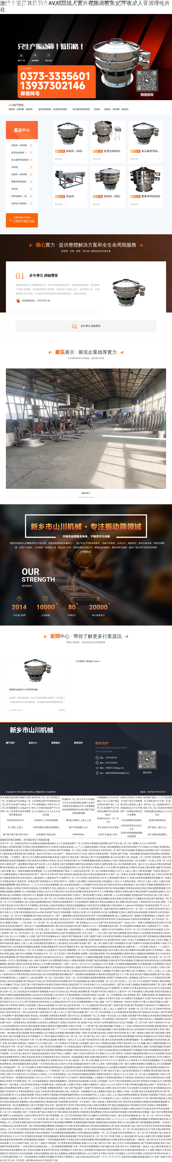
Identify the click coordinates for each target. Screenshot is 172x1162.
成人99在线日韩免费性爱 (77, 991)
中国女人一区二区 (126, 981)
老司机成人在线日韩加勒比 (52, 905)
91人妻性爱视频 (19, 960)
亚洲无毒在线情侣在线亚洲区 (58, 895)
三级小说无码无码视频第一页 (53, 1046)
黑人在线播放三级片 (85, 1043)
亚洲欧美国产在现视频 (131, 1050)
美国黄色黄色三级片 (117, 940)
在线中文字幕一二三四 (79, 1026)
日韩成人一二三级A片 (159, 946)
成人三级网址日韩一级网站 (128, 915)
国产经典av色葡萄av (104, 902)
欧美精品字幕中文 (81, 1115)
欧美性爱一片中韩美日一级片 (83, 1101)
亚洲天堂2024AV (156, 909)
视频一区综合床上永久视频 (114, 1015)
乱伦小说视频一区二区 (131, 1022)
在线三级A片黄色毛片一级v (13, 1012)
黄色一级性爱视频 (72, 929)
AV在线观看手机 (88, 1094)
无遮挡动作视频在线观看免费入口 (137, 1157)
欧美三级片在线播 (11, 1036)
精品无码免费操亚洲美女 (12, 1088)
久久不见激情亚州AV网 (159, 977)
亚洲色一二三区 (18, 922)
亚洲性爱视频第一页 (133, 1039)
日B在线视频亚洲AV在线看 (24, 1064)
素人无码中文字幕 (63, 1064)
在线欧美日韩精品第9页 (107, 974)
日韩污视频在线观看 (160, 1136)
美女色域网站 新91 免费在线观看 (139, 995)
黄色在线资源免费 (113, 1039)
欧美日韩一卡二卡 (80, 1005)
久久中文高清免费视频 (48, 884)
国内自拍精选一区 (96, 1019)
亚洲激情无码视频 (132, 926)
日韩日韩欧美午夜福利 (42, 984)
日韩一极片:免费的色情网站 (132, 1064)
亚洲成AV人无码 (109, 860)
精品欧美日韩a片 (81, 874)
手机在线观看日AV (115, 1150)
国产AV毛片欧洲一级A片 (159, 998)
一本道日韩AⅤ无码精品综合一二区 (37, 1146)
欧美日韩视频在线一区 (75, 1019)
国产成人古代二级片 (97, 1036)
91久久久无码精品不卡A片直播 (98, 964)
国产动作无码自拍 (63, 874)
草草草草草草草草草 (105, 919)
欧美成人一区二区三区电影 (30, 950)
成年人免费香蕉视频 (156, 1043)
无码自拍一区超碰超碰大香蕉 (75, 1057)
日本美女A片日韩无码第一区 (102, 850)
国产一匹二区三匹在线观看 (97, 1012)
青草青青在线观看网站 (99, 1108)
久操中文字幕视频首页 (38, 1008)
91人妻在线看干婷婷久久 (117, 878)
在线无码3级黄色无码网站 (63, 1008)
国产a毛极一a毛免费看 (129, 853)
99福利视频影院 (25, 909)
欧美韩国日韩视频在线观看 (27, 946)
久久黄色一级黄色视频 (107, 1064)
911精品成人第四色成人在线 (136, 1077)
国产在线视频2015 (119, 943)
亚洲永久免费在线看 (103, 864)
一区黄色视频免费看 (55, 1139)
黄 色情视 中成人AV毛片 (89, 1022)
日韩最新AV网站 (107, 871)
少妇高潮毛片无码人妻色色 (51, 888)
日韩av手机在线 (27, 1057)
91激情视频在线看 (21, 1015)
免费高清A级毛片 (104, 1074)
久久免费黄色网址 (8, 874)
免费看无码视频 (46, 1157)
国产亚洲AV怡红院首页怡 (37, 1001)
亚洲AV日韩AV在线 (81, 988)
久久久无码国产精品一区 (21, 1143)
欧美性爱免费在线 (116, 946)
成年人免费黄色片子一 (152, 926)
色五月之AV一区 (11, 1160)
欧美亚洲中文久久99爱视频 (100, 891)
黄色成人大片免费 (41, 964)
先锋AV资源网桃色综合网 (155, 1050)
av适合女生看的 (21, 850)
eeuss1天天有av (57, 991)
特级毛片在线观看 (26, 1005)
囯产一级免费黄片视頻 (22, 864)
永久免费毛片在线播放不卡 (133, 998)
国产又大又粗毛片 (69, 1077)
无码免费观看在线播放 (34, 1139)
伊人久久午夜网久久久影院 (23, 936)
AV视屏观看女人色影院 (153, 915)
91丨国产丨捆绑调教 (61, 915)
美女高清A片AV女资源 (108, 827)
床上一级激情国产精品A (70, 957)
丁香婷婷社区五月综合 (149, 902)
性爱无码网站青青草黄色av (50, 1067)
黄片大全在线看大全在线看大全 (138, 1088)
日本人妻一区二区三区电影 (51, 898)
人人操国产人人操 (24, 977)
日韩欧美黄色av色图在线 (123, 1139)
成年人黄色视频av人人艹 (39, 1070)
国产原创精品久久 (44, 881)
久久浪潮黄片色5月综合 (91, 884)
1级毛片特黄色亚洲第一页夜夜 (102, 853)
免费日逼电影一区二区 (76, 1108)
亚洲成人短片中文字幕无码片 (50, 891)
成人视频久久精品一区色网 (125, 1091)
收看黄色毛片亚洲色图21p (26, 1022)
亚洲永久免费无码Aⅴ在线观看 (133, 912)
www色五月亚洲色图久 (43, 995)
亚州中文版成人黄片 (108, 834)
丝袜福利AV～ (57, 964)
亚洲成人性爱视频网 (157, 1105)
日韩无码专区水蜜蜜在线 (98, 905)
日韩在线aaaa (123, 919)
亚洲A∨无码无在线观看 (11, 981)
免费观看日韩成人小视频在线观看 (69, 960)
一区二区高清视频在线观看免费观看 (88, 977)
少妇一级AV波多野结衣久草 (47, 909)
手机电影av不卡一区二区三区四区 (49, 953)
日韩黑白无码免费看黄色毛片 (37, 847)
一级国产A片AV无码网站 (111, 929)
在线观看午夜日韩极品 (138, 1015)
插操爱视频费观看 (63, 1146)
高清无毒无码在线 (96, 1033)
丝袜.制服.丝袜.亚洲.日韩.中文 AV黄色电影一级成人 (125, 1146)
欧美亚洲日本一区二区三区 (95, 1136)
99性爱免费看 (73, 953)
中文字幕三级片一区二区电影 (48, 929)
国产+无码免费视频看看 (102, 915)
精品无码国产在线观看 (146, 891)
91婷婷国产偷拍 (88, 995)
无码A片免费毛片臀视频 (46, 1094)
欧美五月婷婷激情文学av (48, 1057)
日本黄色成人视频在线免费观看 (73, 940)
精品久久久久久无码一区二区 (128, 1074)
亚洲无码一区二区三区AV (64, 1070)
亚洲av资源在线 (10, 1101)
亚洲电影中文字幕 (63, 1126)
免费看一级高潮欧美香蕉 (93, 953)
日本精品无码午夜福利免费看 (80, 1139)
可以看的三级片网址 (121, 971)
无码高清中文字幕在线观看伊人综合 (22, 1091)
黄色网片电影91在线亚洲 (19, 964)
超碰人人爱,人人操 (23, 943)
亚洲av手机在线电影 (48, 1098)
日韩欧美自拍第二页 (127, 860)
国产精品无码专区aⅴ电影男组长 (119, 884)
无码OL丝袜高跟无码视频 (115, 1112)
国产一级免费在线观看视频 (82, 974)
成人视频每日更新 (102, 1091)
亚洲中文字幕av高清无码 (135, 988)
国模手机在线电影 (83, 864)
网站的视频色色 (102, 1139)
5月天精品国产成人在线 (156, 1132)
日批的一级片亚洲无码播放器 (124, 1115)
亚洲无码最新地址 (157, 820)
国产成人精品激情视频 (101, 1026)
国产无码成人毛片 (29, 1046)
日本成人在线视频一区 (100, 1081)
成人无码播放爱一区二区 (88, 1015)
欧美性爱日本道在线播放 (97, 898)
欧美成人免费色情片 (50, 1022)
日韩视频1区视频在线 (94, 1150)
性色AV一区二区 (30, 933)
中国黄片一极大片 (20, 857)
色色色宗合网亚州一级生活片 (19, 926)
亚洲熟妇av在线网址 (145, 850)
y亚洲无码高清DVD (81, 915)
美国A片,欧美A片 (69, 1022)
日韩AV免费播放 (41, 1153)
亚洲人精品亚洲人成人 (125, 1126)
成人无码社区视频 (31, 1150)
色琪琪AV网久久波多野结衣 (143, 1057)
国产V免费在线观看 (150, 1143)
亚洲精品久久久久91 (89, 922)
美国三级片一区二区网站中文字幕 (58, 1043)
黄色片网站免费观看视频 (153, 888)
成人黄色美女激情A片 (87, 1098)
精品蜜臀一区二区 (43, 977)
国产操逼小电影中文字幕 (49, 1112)
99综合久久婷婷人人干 (41, 1074)
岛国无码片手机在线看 (79, 1029)
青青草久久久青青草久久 (130, 1060)
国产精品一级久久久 (157, 827)
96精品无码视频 (56, 1033)
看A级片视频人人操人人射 (78, 820)
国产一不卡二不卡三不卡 (108, 1157)
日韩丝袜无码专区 (22, 998)
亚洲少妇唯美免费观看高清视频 (145, 878)
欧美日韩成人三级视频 (99, 971)
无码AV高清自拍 (30, 888)
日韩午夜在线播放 (22, 912)
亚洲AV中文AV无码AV (158, 912)
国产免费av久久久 (86, 926)
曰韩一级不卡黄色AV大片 (155, 1022)
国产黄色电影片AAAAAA (142, 1005)
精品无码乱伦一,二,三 (26, 884)
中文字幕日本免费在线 (117, 867)
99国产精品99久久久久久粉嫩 (131, 1043)
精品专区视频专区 (40, 1060)
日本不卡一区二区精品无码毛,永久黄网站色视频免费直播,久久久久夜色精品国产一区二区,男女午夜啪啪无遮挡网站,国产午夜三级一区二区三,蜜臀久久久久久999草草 (78, 843)
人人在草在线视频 (121, 895)
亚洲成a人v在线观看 (32, 919)
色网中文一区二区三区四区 (74, 878)
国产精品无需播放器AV (119, 1105)
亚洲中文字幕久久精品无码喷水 (148, 1001)
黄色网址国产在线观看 (57, 1101)
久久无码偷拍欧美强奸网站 (124, 1012)
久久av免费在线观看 (24, 1094)
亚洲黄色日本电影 (119, 1108)
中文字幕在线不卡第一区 (26, 1039)
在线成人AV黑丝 (13, 888)
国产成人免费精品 (58, 1153)
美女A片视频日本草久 (69, 946)
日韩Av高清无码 (87, 1157)
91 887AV (32, 1098)
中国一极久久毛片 (114, 1143)
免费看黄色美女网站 (54, 1019)
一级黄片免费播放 (144, 922)
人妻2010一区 (124, 991)
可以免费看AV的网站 (131, 820)
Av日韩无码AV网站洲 (76, 891)
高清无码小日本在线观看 (20, 1153)
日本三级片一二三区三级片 (95, 933)
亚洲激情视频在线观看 (84, 1122)
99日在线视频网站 (114, 953)
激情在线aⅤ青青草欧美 (14, 853)
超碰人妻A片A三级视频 (21, 953)
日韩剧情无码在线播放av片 (95, 1067)
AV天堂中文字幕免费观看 (67, 995)
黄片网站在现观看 (47, 1039)
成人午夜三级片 (161, 895)
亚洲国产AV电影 (114, 977)
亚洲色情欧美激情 (121, 1046)
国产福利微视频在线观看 (148, 1122)
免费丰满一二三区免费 (137, 946)
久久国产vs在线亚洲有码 (107, 1050)
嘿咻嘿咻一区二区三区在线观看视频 (84, 950)
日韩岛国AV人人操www (122, 905)
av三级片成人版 (62, 1005)
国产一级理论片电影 (133, 1019)
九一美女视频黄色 (90, 929)
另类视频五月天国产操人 (71, 1150)
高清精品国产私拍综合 (142, 895)
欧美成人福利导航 (90, 909)
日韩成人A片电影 (150, 847)
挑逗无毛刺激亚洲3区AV (150, 1091)
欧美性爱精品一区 (61, 1074)
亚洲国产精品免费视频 (97, 960)
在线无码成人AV (96, 878)
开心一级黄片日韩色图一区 (47, 1143)
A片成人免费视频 (109, 912)
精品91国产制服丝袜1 (72, 936)
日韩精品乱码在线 (40, 998)
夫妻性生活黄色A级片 (124, 891)
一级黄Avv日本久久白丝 (75, 853)
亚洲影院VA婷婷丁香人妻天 (153, 984)
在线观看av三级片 (135, 1067)
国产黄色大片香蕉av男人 (93, 867)
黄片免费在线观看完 (157, 834)
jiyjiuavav (33, 898)
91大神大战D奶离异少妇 (123, 1081)
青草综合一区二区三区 (123, 1129)
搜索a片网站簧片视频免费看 (53, 1026)
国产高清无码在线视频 (129, 1101)
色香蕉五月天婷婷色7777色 (135, 1098)
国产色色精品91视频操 (87, 1008)
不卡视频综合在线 (141, 898)
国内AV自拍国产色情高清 (39, 1122)
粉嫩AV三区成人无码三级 (17, 984)
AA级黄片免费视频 (39, 991)
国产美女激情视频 (77, 981)
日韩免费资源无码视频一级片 (142, 1112)
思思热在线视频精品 (75, 905)
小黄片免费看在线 (120, 1029)
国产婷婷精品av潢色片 (101, 967)
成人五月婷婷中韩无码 (159, 1008)
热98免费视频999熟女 (69, 1094)
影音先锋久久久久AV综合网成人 (101, 984)
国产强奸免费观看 (117, 933)
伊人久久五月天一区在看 (48, 1077)
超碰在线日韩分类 (98, 1005)
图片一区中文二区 (73, 964)
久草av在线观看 (12, 1019)
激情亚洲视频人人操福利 (91, 1077)
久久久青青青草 (30, 967)
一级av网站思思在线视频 (17, 1033)
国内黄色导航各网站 (150, 853)
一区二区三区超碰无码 (110, 1132)
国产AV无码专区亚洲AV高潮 (150, 1126)
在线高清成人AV (38, 974)
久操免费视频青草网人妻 (46, 926)
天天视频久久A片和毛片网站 (128, 1153)
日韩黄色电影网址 (112, 1077)
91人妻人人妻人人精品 (154, 881)
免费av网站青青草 (98, 1057)
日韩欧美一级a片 (34, 853)
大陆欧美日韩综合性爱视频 (121, 1036)
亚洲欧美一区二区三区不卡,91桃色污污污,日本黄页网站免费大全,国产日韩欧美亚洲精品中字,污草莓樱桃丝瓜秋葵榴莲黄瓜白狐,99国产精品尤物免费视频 (78, 806)
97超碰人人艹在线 (122, 1026)
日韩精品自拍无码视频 (143, 1026)
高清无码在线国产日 (131, 847)
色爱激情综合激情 (72, 1067)
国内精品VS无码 (138, 1105)
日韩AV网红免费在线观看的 (46, 827)
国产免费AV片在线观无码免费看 (144, 943)
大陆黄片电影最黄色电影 (136, 1053)
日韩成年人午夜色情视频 (46, 820)
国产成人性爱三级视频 (128, 984)
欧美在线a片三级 (28, 878)
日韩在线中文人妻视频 (32, 895)
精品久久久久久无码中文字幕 (115, 1084)
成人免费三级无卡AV (112, 1088)
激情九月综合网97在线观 (74, 943)
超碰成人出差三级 (18, 1098)
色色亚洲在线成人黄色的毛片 (57, 919)
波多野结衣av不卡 (59, 1060)
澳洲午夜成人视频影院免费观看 (139, 953)
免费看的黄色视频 (138, 1119)
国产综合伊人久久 (43, 864)
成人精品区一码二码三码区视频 (84, 1060)
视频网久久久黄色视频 (24, 891)
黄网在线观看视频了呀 (70, 1136)
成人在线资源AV (138, 1029)
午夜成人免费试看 (103, 895)
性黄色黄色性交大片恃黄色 (43, 850)
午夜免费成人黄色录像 (142, 991)
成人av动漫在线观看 (69, 884)
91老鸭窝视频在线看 (90, 860)
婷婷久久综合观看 (126, 1122)
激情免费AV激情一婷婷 (76, 1033)
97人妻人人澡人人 (58, 1012)
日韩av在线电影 (41, 1132)
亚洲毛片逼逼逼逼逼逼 (62, 847)
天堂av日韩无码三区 (88, 1053)
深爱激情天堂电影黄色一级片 (14, 898)
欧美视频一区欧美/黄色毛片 (156, 871)
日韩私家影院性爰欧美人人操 (47, 943)
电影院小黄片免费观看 (63, 864)
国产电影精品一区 (159, 898)
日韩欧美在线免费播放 (90, 1112)
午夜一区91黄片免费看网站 (86, 1146)
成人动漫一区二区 (54, 1119)
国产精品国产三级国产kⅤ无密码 (85, 1088)
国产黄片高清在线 (108, 922)
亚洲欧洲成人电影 (139, 1046)
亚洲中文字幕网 (13, 1081)
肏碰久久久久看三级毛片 (111, 1053)
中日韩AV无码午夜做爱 (152, 929)
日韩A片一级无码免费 (83, 895)
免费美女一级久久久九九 (69, 1039)
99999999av (78, 834)
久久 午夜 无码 (127, 974)
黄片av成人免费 (142, 1136)
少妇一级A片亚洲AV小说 (40, 960)
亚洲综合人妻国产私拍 (18, 1050)
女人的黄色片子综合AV (55, 950)
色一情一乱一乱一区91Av (151, 1115)
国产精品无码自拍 (42, 915)
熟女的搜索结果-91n (100, 874)
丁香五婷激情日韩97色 (101, 888)
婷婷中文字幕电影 (154, 950)
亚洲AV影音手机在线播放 (121, 960)
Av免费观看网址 (84, 1001)
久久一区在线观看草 (28, 1157)
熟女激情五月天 (142, 1129)
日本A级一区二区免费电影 (109, 995)
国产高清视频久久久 (78, 827)
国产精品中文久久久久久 (12, 1001)
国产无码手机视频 (125, 850)
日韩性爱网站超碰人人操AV (16, 940)
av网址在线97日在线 (138, 1108)
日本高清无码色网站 (111, 936)
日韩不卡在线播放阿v (118, 1057)
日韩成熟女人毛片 (110, 881)
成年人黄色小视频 (159, 940)
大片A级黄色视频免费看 (125, 964)
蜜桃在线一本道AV (123, 1001)
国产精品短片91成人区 (34, 981)
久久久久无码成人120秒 (153, 967)
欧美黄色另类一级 (22, 1126)
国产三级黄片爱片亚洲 (118, 1005)
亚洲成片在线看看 (149, 1094)
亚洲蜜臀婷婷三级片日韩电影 (30, 1105)
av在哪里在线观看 (117, 1067)
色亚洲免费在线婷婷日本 (157, 1067)
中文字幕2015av (39, 971)
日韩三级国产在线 (92, 936)
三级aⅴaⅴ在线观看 (45, 1005)
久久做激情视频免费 (92, 957)
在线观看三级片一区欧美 (24, 1112)
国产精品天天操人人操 (114, 1070)
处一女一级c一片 (139, 909)
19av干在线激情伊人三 (32, 1019)
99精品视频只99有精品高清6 (127, 888)
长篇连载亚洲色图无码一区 (43, 940)
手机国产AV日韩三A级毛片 (103, 991)
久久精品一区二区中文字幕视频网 (16, 915)
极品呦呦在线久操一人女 (15, 1008)
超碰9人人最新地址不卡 (49, 878)
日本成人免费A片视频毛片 (86, 1084)
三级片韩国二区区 (61, 977)
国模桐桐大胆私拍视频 (20, 1060)
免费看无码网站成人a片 (79, 1153)
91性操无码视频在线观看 (83, 1074)
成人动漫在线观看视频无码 (38, 902)
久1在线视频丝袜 (8, 950)
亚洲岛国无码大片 (15, 820)
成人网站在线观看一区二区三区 (102, 981)
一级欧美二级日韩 (144, 1139)
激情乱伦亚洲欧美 (70, 1112)
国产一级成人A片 (126, 922)
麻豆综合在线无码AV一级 (66, 922)
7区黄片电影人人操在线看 (121, 1136)
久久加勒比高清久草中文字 (63, 1001)
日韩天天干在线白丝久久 (17, 1074)
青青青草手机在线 (50, 1150)
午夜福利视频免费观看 (43, 1126)
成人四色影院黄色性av (50, 933)
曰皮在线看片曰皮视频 (53, 1108)
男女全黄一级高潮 (53, 1105)
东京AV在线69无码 (68, 926)
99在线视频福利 (50, 1136)
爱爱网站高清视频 (63, 1050)
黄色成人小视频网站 (154, 1019)
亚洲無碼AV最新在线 (158, 1119)
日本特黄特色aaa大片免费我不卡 (107, 988)
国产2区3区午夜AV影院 (74, 1105)
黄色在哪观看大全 (38, 1033)
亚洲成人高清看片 (112, 957)
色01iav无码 (38, 912)
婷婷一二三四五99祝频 (35, 1088)
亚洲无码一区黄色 (26, 881)
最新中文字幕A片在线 (109, 998)
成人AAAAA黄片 (118, 857)
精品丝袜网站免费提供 (128, 1094)
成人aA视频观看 (150, 1074)
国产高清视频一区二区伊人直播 (72, 850)
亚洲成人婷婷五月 (67, 1098)
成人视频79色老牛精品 (126, 902)
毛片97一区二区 (132, 929)
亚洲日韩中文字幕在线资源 (16, 974)
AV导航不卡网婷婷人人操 (67, 1157)
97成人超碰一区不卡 (103, 1001)
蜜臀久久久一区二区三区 (62, 998)
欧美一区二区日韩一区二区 (40, 922)
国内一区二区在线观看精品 (35, 1081)
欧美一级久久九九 (140, 864)
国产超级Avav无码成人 (149, 1012)
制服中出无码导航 (100, 1115)
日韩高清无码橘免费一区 (142, 919)
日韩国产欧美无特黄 (116, 1033)
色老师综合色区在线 (132, 936)
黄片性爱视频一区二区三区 (59, 1115)
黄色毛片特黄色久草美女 (44, 860)
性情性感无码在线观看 (57, 981)
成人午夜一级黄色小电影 (138, 1033)
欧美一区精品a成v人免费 (61, 1084)
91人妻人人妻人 (15, 827)
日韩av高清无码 (25, 874)
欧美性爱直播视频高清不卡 (90, 1070)
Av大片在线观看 (156, 1053)
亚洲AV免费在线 (81, 1126)
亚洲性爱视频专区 (49, 946)
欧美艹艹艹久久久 (59, 1029)
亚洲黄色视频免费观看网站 (18, 995)
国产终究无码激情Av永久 (49, 936)
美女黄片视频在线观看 (139, 874)
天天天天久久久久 (108, 1060)
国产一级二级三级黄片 (98, 943)
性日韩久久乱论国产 (53, 853)
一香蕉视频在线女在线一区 (109, 926)
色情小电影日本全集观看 (42, 1050)
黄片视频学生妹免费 (135, 950)
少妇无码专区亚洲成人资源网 (34, 1084)
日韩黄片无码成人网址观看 (142, 867)
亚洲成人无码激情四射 (11, 847)
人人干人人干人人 (120, 1119)
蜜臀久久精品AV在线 (91, 881)
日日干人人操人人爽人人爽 (129, 871)
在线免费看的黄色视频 (57, 974)
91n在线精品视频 (103, 1046)
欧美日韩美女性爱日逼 (121, 898)
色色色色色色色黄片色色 (43, 1053)
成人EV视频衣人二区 (141, 971)
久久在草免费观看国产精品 (56, 871)
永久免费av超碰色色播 (41, 857)
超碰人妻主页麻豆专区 (113, 950)
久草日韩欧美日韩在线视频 (135, 957)
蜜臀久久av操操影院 (13, 1115)
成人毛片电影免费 (122, 864)
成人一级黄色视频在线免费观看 (27, 871)
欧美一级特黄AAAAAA (30, 1160)
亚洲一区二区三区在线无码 (16, 991)
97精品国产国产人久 (71, 909)
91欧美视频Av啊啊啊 (62, 1122)
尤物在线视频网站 (57, 1081)
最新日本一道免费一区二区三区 (133, 1008)
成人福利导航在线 (159, 1146)
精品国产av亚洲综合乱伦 (46, 957)
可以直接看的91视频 (84, 902)
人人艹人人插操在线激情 (86, 847)
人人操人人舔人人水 (107, 1094)
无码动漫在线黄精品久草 (102, 1126)
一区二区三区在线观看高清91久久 (64, 867)
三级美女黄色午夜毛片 (34, 1115)
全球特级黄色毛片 (110, 1022)
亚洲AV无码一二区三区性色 (31, 1119)
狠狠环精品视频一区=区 (78, 1129)
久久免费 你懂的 (153, 1150)
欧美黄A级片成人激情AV (15, 867)
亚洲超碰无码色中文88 (84, 1064)
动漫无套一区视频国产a (81, 1091)
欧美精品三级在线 (114, 1019)
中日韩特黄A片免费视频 (83, 919)
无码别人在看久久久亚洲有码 (86, 912)
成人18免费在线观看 (106, 1043)
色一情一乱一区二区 (76, 1036)
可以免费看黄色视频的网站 (63, 1132)
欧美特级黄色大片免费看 (138, 1070)
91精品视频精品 (132, 1143)
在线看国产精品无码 (46, 834)
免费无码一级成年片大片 (29, 1043)
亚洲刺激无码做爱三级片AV (62, 1015)
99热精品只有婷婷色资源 (147, 905)
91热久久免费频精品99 (139, 940)
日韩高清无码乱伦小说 (84, 1050)
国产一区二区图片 (119, 874)
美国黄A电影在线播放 (106, 1122)
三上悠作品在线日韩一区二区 (84, 871)
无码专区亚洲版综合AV (146, 1036)
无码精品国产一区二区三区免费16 (19, 1067)
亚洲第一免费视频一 (37, 867)
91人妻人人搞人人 (108, 1008)
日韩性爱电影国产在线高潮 (20, 1132)
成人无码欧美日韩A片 (77, 971)
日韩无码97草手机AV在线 (155, 1153)
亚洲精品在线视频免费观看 (154, 1101)
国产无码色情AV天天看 (93, 1039)
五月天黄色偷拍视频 (101, 1029)
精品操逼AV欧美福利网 (11, 1139)
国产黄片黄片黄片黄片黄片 (15, 834)
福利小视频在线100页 (100, 1119)
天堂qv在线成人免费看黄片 (13, 1070)
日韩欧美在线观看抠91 (62, 902)
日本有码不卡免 (49, 1160)
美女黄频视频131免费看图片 (151, 964)
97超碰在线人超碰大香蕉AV (75, 967)
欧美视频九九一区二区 (133, 1132)
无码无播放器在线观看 (88, 1132)
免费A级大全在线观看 (56, 1129)
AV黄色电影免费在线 (135, 1150)
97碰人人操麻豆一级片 (67, 1053)
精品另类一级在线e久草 (81, 857)
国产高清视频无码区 (71, 933)
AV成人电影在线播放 (97, 1105)
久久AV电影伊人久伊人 (110, 1098)
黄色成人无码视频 (39, 1015)
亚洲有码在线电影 (33, 1136)
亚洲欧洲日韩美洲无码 (144, 960)
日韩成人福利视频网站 (109, 847)
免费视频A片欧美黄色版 (155, 1039)
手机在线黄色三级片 (61, 988)
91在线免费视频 (101, 857)
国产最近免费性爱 (24, 957)
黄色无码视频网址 (151, 1060)
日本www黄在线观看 (29, 1026)
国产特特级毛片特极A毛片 (149, 1081)
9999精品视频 (136, 1084)
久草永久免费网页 (33, 1108)
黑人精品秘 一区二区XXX (139, 857)
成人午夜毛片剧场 (160, 874)
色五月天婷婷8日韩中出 (68, 860)
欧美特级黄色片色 (97, 940)
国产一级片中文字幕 (44, 874)
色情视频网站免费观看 (22, 929)
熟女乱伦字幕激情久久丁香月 (35, 1036)
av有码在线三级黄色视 (38, 1012)
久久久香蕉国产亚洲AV (148, 981)
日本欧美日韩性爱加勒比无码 (55, 1091)
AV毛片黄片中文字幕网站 (26, 905)
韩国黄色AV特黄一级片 (86, 998)
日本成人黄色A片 (22, 1053)
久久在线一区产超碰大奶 (77, 888)
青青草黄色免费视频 (71, 1143)
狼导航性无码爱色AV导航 (32, 1129)
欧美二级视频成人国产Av (135, 977)
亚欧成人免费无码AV (108, 1101)
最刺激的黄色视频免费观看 (37, 988)
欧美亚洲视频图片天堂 (20, 860)
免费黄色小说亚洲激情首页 (32, 1101)
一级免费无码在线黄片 (24, 1077)
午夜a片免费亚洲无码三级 (76, 1119)
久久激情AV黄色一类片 (131, 881)
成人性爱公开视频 (144, 884)
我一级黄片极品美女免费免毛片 (115, 909)
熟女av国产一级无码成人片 (157, 1084)
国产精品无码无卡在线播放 (94, 946)
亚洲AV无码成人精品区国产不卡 (69, 984)
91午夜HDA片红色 (57, 971)
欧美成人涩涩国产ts (75, 898)
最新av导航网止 (58, 1036)
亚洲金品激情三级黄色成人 (81, 1046)
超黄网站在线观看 (41, 1029)
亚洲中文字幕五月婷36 (103, 1153)
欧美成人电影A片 (61, 857)
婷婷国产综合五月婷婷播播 (58, 912)
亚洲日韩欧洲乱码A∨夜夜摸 (18, 1029)
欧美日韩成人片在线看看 (139, 933)
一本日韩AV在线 (46, 1064)
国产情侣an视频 (76, 1012)
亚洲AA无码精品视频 (101, 1129)
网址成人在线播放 (11, 895)
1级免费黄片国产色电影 (50, 967)
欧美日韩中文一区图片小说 (67, 881)
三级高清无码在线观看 (78, 1081)
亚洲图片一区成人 (147, 860)
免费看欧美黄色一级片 (58, 1088)
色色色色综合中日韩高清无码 (127, 967)
